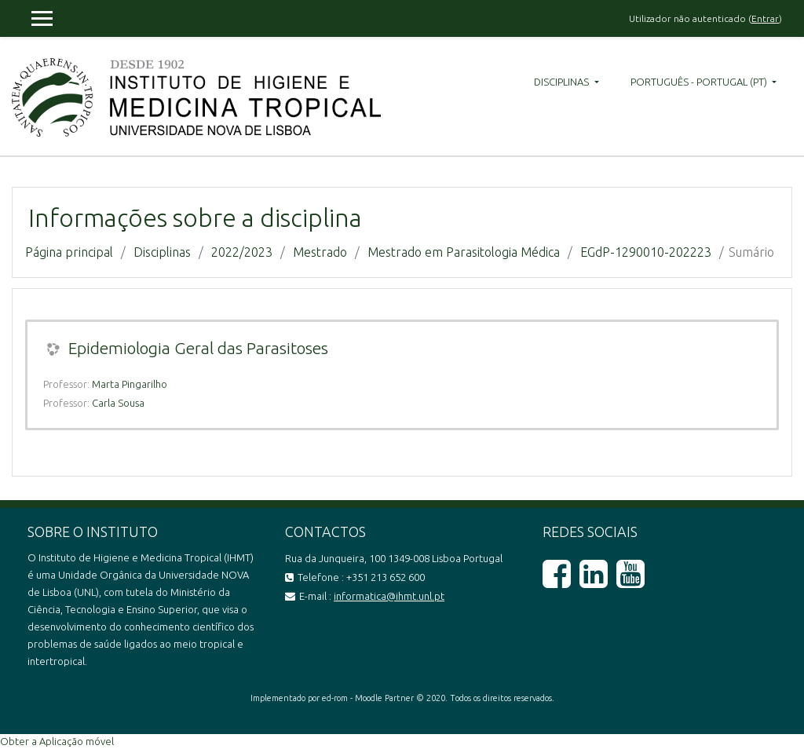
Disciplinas (562, 81)
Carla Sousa (118, 402)
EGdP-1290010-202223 (645, 252)
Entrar (765, 18)
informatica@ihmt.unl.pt (389, 595)
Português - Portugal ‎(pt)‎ (699, 81)
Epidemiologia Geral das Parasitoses (198, 347)
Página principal (69, 252)
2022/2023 (241, 252)
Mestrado (320, 252)
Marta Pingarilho (129, 383)
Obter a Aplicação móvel (57, 741)
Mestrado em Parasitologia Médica (463, 252)
